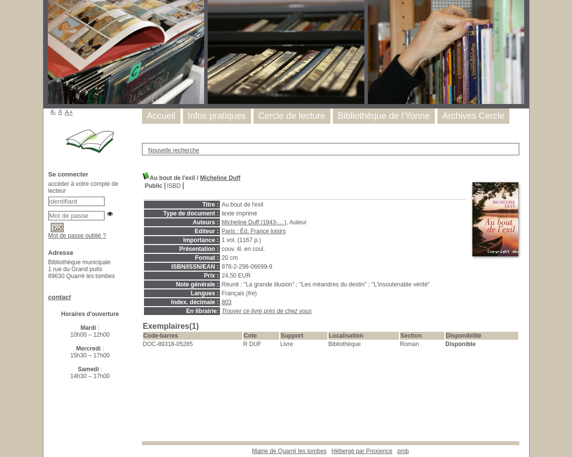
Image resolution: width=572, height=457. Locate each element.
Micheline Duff (220, 178)
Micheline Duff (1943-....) (254, 222)
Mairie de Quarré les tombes (289, 451)
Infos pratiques (217, 116)
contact (59, 297)
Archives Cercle (473, 116)
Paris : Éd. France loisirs (254, 231)
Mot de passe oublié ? (77, 235)
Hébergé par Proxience (361, 451)
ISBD (174, 185)
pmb (403, 451)
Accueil (161, 116)
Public (154, 185)
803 (227, 302)
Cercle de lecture (291, 116)
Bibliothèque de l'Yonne (384, 116)
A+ (69, 112)
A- (53, 111)
